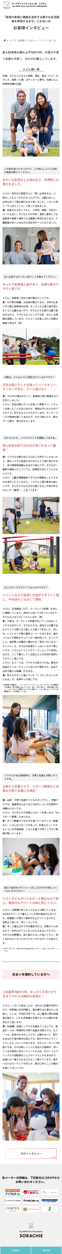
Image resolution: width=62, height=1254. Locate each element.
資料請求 (46, 1250)
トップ (8, 40)
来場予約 (16, 1250)
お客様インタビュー (26, 40)
